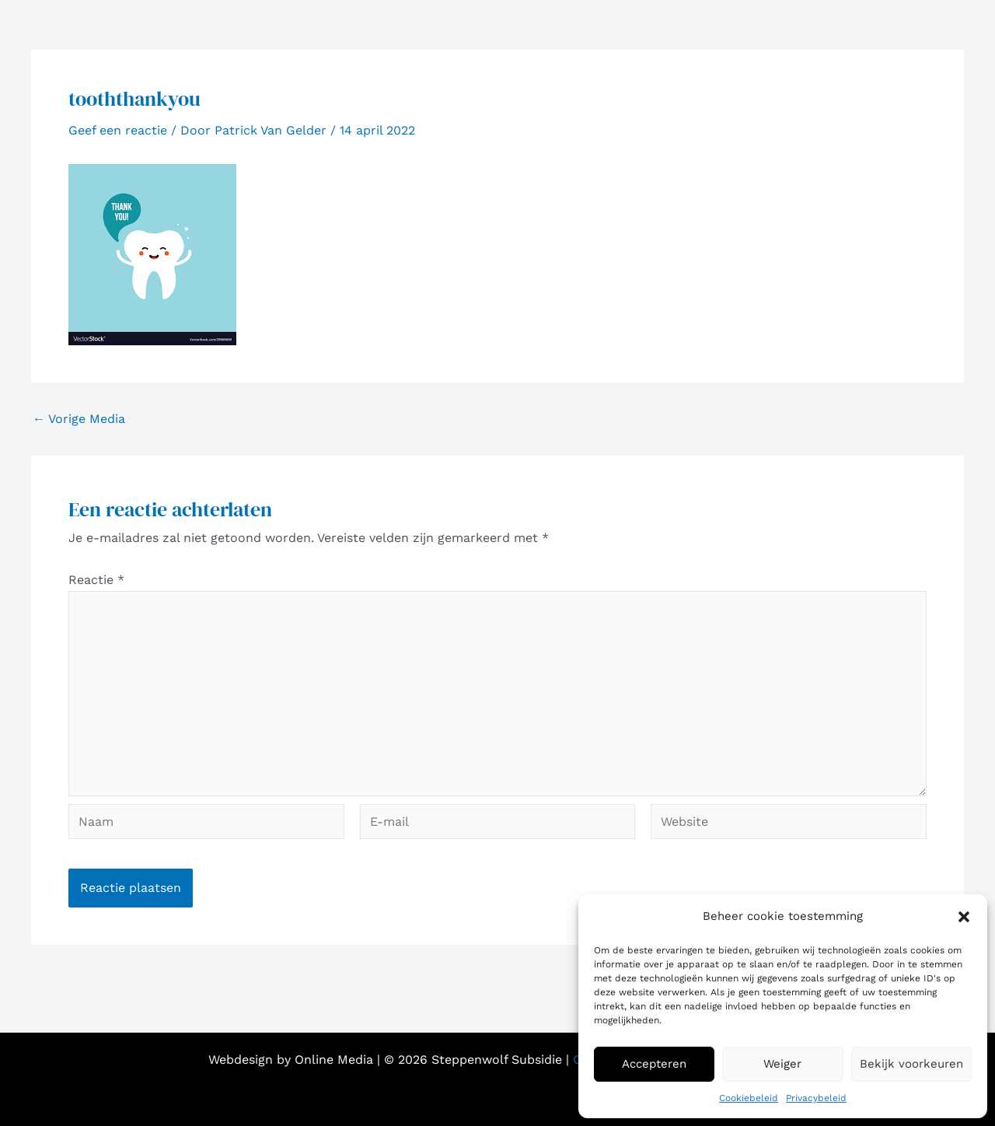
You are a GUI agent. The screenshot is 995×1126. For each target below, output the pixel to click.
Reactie (96, 579)
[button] (964, 917)
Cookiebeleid (748, 1098)
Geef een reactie (117, 130)
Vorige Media (79, 419)
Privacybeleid (816, 1098)
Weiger (782, 1064)
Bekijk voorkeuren (911, 1064)
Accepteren (654, 1064)
